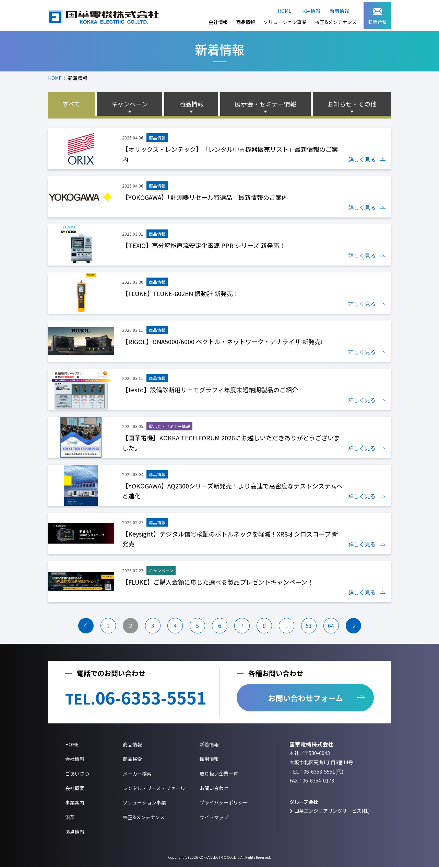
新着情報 (339, 10)
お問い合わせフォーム (305, 697)
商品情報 (245, 22)
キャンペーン (129, 103)
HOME (285, 10)
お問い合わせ (214, 788)
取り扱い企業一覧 (219, 773)
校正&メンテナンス (336, 22)
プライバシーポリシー (224, 802)
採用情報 (310, 10)
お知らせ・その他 (352, 103)
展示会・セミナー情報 (265, 103)
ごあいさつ (77, 773)
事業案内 (74, 802)
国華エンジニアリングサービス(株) (332, 810)
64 (331, 625)
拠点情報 (74, 831)
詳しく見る (362, 159)
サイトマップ (214, 817)
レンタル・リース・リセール (154, 788)
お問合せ (377, 16)
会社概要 (74, 788)
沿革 (70, 817)
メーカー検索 (137, 773)
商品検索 (132, 758)
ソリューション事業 (285, 22)
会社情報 (218, 22)
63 (309, 625)
